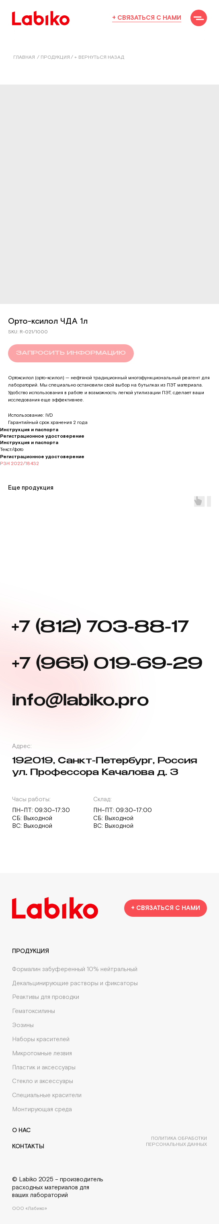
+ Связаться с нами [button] (146, 18)
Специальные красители (47, 1095)
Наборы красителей (41, 1039)
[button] (198, 18)
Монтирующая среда (42, 1109)
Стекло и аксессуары (42, 1081)
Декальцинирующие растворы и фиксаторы (75, 983)
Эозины (23, 1025)
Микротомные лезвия (42, 1053)
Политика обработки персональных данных (176, 1141)
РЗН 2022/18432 (19, 464)
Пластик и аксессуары (44, 1067)
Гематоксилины (33, 1011)
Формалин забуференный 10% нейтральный (74, 969)
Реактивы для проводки (45, 997)
